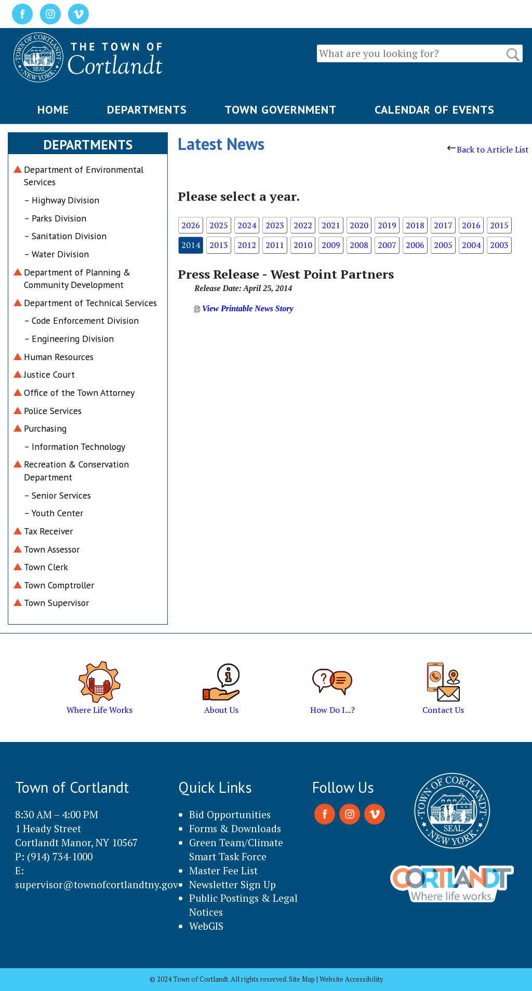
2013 (218, 245)
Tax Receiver (48, 531)
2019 (387, 225)
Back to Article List (488, 149)
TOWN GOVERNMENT (280, 109)
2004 (471, 245)
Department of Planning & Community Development (77, 278)
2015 (499, 225)
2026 (190, 225)
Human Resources (59, 357)
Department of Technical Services (90, 303)
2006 (415, 245)
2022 (303, 225)
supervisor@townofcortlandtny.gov (96, 884)
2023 (274, 225)
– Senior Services (57, 495)
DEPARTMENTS (147, 109)
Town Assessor (51, 549)
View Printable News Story (244, 308)
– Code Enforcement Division (81, 320)
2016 (471, 225)
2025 (218, 225)
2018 (415, 225)
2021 (331, 225)
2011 (274, 245)
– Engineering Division (69, 339)
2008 (359, 245)
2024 (246, 225)
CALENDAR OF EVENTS (435, 109)
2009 (331, 245)
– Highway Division (61, 200)
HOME (53, 109)
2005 (443, 245)
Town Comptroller (59, 585)
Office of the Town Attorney (79, 392)
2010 (303, 245)
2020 (359, 225)
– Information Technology (74, 446)
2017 (443, 225)
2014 (190, 245)
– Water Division (56, 254)
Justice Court (49, 374)
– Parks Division (55, 218)
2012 (246, 245)
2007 (387, 245)
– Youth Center (53, 513)
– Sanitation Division (65, 236)
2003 (499, 245)
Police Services (53, 411)
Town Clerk (46, 567)
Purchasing (45, 428)
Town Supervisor (56, 603)
